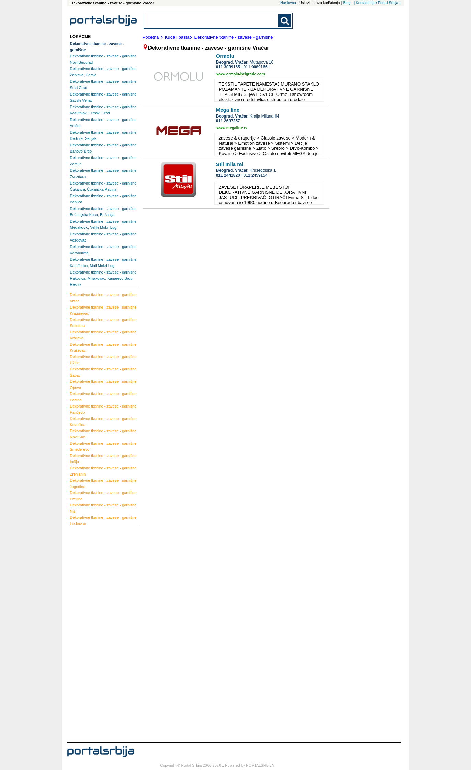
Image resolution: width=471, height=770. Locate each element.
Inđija (103, 459)
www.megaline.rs (232, 128)
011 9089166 (256, 67)
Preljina (103, 496)
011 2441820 (228, 175)
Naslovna (288, 3)
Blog (347, 3)
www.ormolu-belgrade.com (241, 74)
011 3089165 (228, 67)
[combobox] (212, 20)
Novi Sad (103, 434)
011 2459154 (256, 175)
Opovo (103, 384)
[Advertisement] (97, 634)
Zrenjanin (103, 471)
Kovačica (103, 421)
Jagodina (103, 483)
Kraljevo (103, 335)
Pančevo (103, 409)
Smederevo (103, 446)
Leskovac (103, 520)
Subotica (103, 322)
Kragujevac (103, 310)
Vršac (103, 298)
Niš (103, 508)
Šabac (103, 372)
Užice (103, 360)
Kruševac (103, 347)
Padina (103, 397)
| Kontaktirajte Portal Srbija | (377, 3)
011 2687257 (228, 121)
